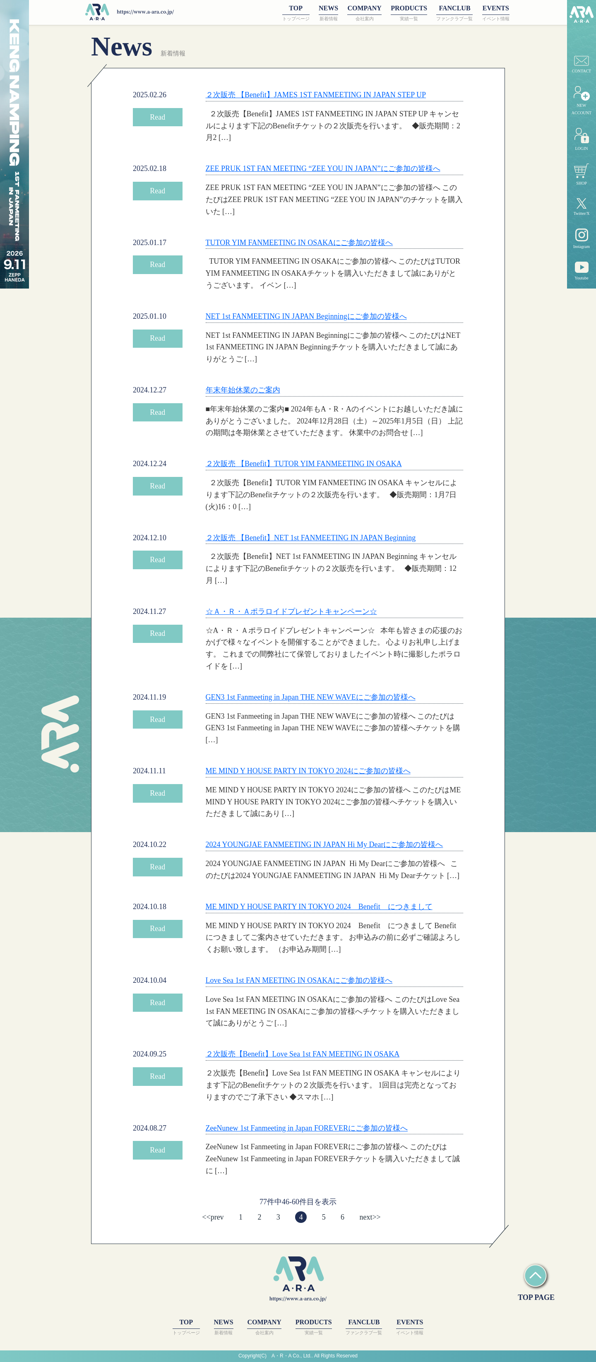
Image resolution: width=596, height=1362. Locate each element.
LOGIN (581, 139)
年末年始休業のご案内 (243, 390)
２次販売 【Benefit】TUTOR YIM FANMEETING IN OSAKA (304, 464)
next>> (369, 1217)
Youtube (581, 271)
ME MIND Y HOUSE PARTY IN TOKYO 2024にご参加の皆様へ (308, 771)
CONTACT (581, 64)
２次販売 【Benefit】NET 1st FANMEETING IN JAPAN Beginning (311, 538)
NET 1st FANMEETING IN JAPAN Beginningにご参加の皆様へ (306, 316)
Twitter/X (582, 207)
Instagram (581, 239)
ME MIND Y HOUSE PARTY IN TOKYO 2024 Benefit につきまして (319, 906)
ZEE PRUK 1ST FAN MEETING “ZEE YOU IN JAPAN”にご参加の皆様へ (323, 168)
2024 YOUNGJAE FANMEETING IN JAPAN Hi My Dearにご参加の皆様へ (324, 844)
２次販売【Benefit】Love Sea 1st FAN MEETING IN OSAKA (303, 1054)
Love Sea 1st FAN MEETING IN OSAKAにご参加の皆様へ (299, 980)
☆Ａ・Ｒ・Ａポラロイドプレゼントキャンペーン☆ (291, 611)
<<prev (212, 1217)
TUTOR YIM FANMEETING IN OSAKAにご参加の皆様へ (299, 242)
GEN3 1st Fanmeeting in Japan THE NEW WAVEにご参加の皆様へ (311, 697)
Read (157, 117)
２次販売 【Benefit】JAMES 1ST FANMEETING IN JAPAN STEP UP (316, 95)
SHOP (581, 174)
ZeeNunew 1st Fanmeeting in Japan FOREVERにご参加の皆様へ (307, 1128)
